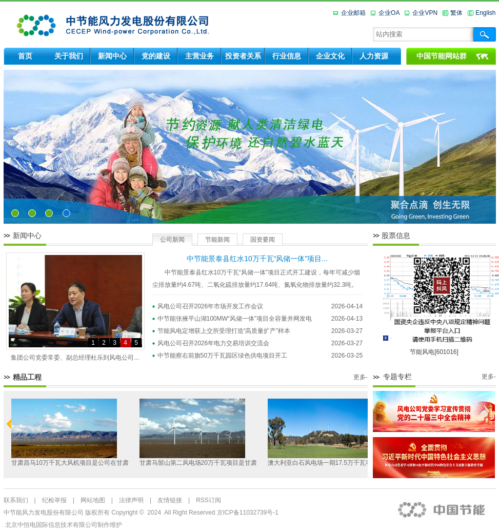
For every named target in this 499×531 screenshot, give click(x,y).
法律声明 (131, 500)
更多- (360, 377)
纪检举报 (54, 500)
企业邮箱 (353, 12)
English (485, 12)
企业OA (389, 12)
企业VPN (424, 12)
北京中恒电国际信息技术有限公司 (51, 524)
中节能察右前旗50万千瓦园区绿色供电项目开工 (222, 355)
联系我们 (16, 500)
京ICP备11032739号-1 (247, 512)
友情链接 (169, 500)
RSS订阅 (208, 500)
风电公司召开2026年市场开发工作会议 (210, 306)
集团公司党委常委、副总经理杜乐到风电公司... (75, 357)
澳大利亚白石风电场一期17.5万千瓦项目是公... (331, 462)
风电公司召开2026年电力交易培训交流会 (213, 343)
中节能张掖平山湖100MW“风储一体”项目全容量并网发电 (234, 318)
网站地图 (93, 500)
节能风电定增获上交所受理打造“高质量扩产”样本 (224, 331)
